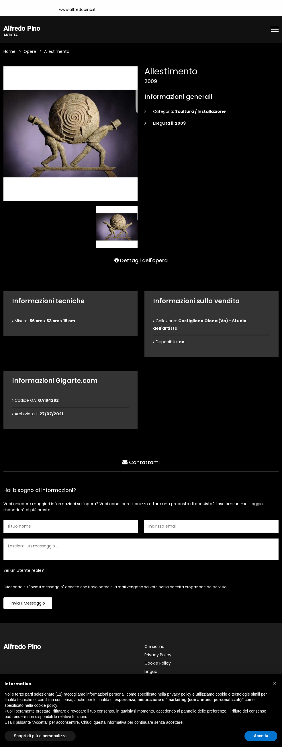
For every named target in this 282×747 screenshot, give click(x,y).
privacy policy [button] (179, 694)
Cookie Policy (157, 663)
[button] (274, 683)
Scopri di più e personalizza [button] (40, 736)
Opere (29, 52)
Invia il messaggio (28, 603)
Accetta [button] (261, 736)
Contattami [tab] (141, 462)
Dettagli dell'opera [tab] (141, 260)
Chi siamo (154, 647)
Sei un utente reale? (23, 571)
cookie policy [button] (45, 705)
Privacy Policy (157, 655)
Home (9, 52)
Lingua (150, 672)
